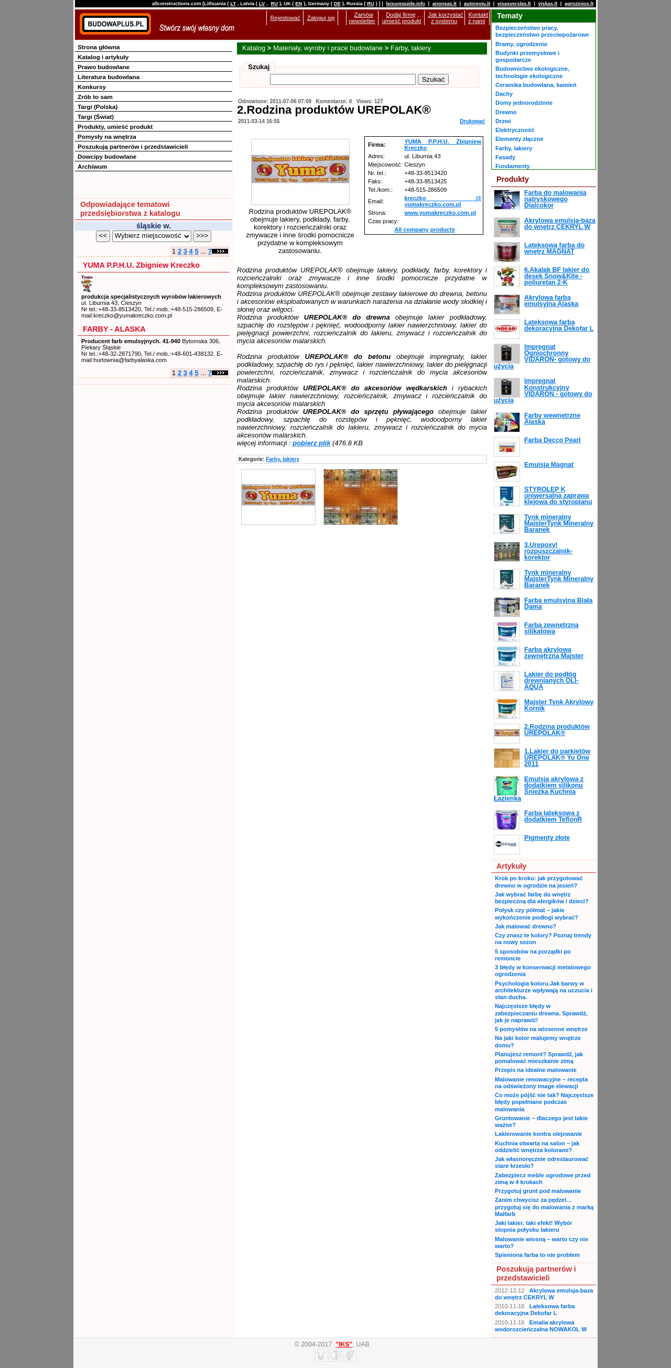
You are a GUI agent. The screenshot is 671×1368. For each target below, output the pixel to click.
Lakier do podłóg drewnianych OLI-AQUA (551, 681)
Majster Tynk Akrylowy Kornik (558, 705)
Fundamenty (512, 166)
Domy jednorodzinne (524, 103)
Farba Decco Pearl (552, 440)
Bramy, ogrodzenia (521, 44)
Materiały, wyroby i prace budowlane (328, 48)
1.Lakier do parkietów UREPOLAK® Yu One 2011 (557, 758)
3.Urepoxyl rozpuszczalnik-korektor (548, 551)
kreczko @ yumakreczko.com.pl (442, 201)
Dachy (504, 94)
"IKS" (344, 1344)
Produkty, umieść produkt (115, 126)
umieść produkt (401, 21)
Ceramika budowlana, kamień (536, 85)
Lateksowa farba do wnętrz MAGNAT (554, 248)
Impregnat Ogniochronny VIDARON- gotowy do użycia (542, 356)
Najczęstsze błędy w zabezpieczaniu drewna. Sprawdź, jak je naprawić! (541, 1013)
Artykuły (511, 866)
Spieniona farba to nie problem (537, 1255)
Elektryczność (514, 130)
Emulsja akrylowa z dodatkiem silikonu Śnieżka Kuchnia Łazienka (538, 788)
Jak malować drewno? (525, 926)
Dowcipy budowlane (107, 156)
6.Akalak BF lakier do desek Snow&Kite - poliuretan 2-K (556, 276)
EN (298, 3)
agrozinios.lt (579, 3)
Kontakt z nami (478, 18)
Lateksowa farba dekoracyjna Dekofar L (558, 325)
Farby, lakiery (411, 48)
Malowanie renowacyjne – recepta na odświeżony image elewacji (541, 1082)
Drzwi (503, 121)
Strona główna (99, 46)
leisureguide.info (405, 3)
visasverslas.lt (514, 3)
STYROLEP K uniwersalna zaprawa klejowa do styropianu (558, 496)
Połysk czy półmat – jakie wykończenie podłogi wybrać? (536, 913)
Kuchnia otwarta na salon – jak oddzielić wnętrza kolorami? (537, 1146)
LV (262, 3)
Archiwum (92, 166)
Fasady (505, 157)
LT (233, 3)
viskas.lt (547, 3)
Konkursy (92, 86)
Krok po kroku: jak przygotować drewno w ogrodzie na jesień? (539, 881)
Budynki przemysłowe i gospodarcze (527, 56)
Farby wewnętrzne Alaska (552, 418)
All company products (424, 229)
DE (337, 3)
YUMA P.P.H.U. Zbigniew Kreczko (141, 265)
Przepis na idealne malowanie (536, 1070)
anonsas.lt (444, 3)
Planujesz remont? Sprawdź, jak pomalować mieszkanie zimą (539, 1057)
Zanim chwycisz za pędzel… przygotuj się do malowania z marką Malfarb (544, 1207)
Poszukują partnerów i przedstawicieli (133, 146)
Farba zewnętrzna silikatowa (551, 628)
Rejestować (285, 18)
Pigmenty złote (547, 837)
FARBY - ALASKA (114, 329)
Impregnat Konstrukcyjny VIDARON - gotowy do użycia (543, 390)
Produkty (512, 179)
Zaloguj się (321, 18)
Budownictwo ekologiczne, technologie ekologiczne (532, 72)
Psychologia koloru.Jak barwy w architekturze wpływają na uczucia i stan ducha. (543, 990)
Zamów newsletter (362, 18)
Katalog (253, 48)
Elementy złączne (519, 139)
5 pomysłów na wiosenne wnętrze (541, 1029)
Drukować (472, 121)
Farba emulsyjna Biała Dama (558, 603)
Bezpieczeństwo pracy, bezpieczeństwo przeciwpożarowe (542, 31)
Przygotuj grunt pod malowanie (538, 1191)
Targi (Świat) (96, 116)
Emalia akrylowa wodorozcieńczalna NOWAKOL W (541, 1325)
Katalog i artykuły (103, 56)
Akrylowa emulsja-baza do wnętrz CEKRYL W (560, 224)
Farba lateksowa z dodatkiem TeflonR (553, 816)
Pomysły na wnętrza (107, 136)
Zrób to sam (95, 96)
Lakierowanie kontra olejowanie (538, 1134)
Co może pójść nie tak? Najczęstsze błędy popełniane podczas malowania (544, 1102)
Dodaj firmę (400, 15)
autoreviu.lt (477, 3)
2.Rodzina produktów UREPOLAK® (557, 730)
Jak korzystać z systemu (445, 18)
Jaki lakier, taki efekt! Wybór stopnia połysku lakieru (533, 1226)
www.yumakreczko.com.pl (440, 213)
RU (273, 3)
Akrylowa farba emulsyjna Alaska (551, 301)
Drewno (506, 112)
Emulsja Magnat (548, 464)
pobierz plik (311, 443)
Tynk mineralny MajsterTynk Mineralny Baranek (558, 523)
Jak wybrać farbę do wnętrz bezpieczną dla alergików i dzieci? (542, 897)
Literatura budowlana (108, 76)
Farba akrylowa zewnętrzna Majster (553, 653)
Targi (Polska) (97, 106)
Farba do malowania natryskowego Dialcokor (555, 199)
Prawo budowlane (103, 66)
